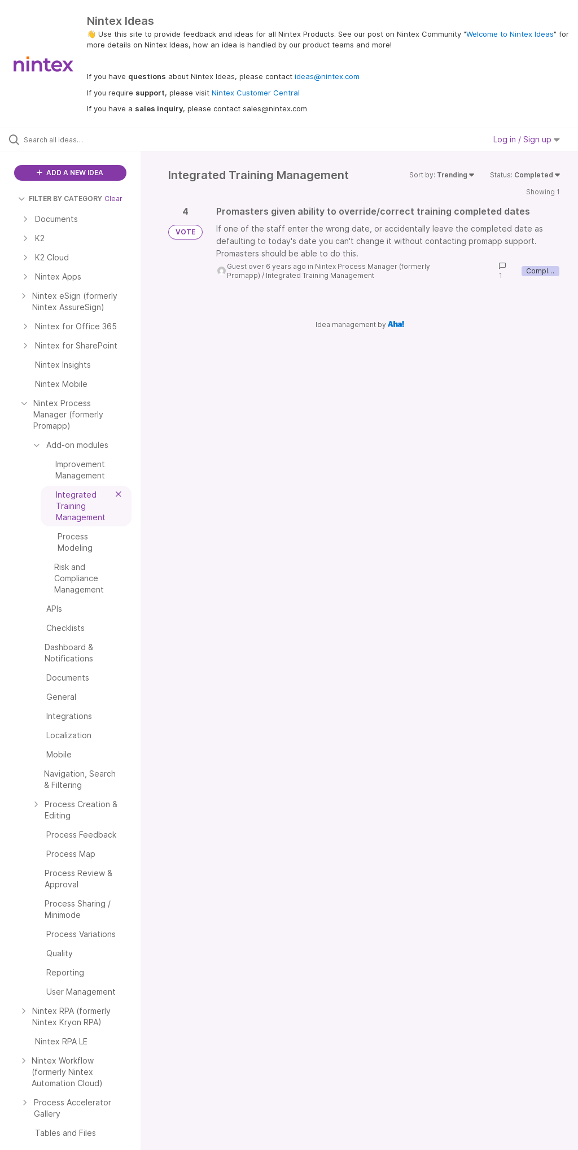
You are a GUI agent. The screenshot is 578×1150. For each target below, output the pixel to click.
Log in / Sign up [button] (526, 139)
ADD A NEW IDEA (70, 172)
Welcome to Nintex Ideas (510, 33)
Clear (113, 198)
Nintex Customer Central (256, 92)
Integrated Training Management (320, 275)
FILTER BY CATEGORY (60, 198)
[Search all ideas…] (76, 139)
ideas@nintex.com (327, 76)
